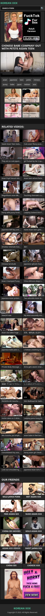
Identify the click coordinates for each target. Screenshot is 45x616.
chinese (37, 80)
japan (19, 84)
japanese (13, 80)
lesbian (27, 84)
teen (22, 80)
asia (34, 84)
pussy (5, 84)
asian (5, 80)
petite (28, 80)
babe (12, 84)
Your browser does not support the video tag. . (22, 64)
